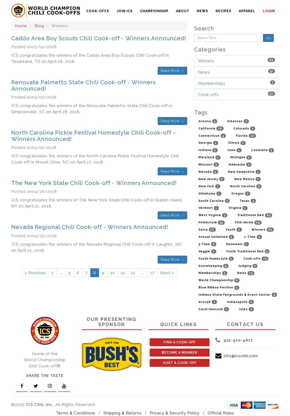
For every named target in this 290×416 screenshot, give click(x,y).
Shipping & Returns (122, 413)
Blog (39, 25)
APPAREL (247, 11)
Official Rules (221, 413)
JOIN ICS (125, 11)
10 (112, 272)
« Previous (35, 272)
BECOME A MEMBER (180, 352)
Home (21, 25)
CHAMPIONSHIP (154, 11)
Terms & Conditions (75, 413)
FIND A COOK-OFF (180, 342)
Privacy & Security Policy (174, 413)
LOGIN (269, 11)
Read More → (172, 71)
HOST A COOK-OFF (180, 363)
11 (123, 272)
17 (152, 272)
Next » (167, 272)
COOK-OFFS (97, 11)
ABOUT (182, 11)
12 (133, 272)
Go (268, 38)
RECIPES (223, 11)
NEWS (202, 11)
